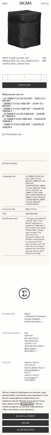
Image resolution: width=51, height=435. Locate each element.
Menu (5, 4)
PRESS (27, 314)
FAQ (26, 333)
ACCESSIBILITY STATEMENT (31, 379)
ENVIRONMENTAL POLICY (32, 371)
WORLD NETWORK (33, 322)
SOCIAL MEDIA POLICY (35, 368)
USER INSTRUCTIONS (34, 346)
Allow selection (25, 430)
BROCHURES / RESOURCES (31, 350)
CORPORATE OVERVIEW (35, 316)
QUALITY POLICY (32, 375)
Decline (25, 423)
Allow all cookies (25, 416)
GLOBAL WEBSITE (33, 319)
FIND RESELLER (31, 341)
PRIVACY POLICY (32, 363)
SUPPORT (29, 336)
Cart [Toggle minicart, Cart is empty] (45, 4)
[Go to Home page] (26, 3)
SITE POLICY (30, 365)
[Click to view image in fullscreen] (24, 29)
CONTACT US (30, 344)
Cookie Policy (27, 404)
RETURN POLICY (32, 338)
